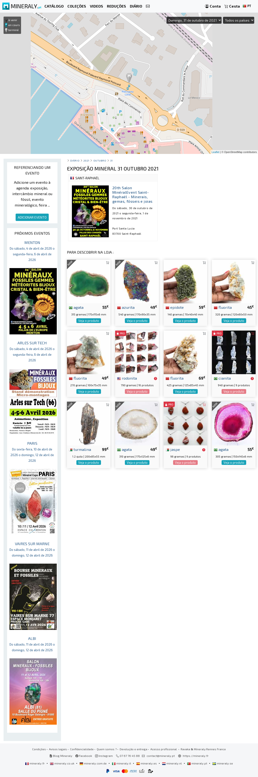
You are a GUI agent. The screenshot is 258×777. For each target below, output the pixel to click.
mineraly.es (146, 763)
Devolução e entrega (133, 749)
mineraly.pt (197, 763)
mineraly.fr (35, 763)
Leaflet (215, 152)
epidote (175, 307)
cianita (222, 378)
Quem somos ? (107, 749)
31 (111, 160)
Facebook (83, 755)
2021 (86, 160)
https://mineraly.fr (196, 755)
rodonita (127, 378)
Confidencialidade (82, 749)
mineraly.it (122, 763)
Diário (74, 160)
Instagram (104, 755)
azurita (126, 307)
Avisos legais (58, 749)
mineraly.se (222, 763)
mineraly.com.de (93, 763)
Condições (39, 749)
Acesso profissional (164, 749)
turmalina (80, 449)
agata (76, 307)
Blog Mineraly (60, 755)
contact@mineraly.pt (161, 755)
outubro (99, 160)
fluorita (223, 307)
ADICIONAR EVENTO (32, 217)
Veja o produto (88, 321)
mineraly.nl (172, 763)
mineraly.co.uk (62, 763)
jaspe (173, 449)
